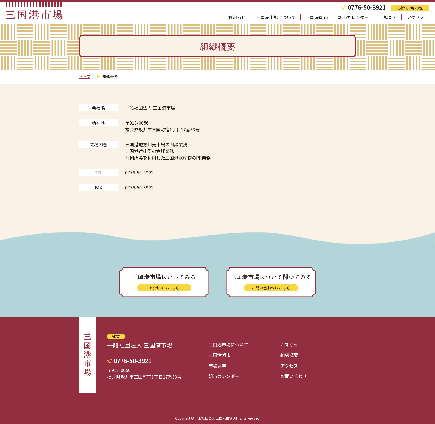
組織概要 (289, 355)
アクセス (415, 17)
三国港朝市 (317, 17)
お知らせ (237, 17)
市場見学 (388, 17)
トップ (84, 76)
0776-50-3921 (367, 7)
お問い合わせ (410, 8)
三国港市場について (276, 17)
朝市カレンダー (353, 17)
